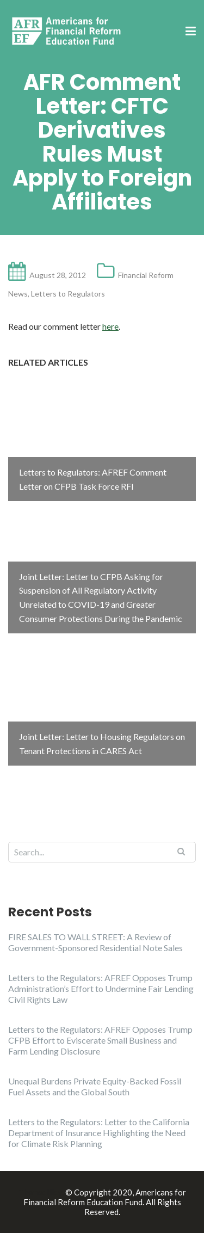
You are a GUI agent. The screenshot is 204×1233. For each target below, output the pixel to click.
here (110, 326)
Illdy (54, 1192)
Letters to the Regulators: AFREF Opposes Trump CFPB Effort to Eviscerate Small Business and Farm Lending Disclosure (100, 1040)
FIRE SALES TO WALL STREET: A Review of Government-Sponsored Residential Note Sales (95, 942)
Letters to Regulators (68, 293)
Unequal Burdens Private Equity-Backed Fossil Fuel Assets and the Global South (94, 1086)
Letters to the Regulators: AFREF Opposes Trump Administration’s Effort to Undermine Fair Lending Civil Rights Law (101, 988)
